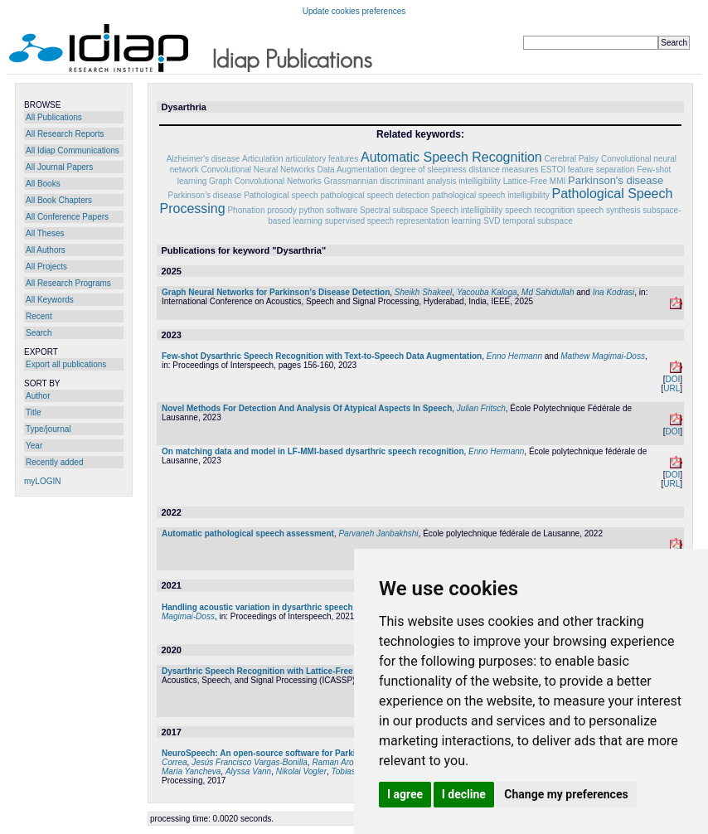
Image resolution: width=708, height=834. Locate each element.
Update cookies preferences (354, 11)
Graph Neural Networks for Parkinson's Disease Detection (276, 292)
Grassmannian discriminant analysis (389, 181)
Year (34, 445)
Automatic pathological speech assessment (248, 533)
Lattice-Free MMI (534, 181)
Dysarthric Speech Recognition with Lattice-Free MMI (266, 671)
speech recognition (540, 210)
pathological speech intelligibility (491, 195)
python (311, 210)
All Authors (45, 250)
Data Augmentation (353, 169)
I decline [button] (464, 794)
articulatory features (321, 158)
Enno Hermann (514, 356)
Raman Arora (336, 762)
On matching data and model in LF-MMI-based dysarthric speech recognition (313, 451)
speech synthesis (609, 210)
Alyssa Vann (248, 771)
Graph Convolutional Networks (265, 181)
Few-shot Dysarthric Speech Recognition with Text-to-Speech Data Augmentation (322, 356)
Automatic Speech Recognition (451, 157)
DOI (672, 379)
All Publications (54, 117)
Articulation (262, 158)
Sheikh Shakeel (424, 292)
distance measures (503, 169)
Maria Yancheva (191, 771)
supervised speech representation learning (403, 220)
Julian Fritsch (481, 408)
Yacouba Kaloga (487, 292)
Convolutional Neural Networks (257, 169)
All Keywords (50, 299)
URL (671, 388)
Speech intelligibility (466, 210)
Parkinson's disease (615, 180)
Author (38, 395)
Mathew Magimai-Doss (602, 356)
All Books (43, 183)
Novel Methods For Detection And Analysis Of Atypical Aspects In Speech (307, 408)
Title (33, 412)
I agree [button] (405, 794)
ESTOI (553, 169)
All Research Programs (68, 283)
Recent (39, 316)
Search (39, 332)
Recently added (55, 462)
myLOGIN (42, 481)
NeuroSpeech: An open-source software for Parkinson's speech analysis (305, 753)
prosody (282, 210)
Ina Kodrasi (614, 292)
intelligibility (479, 181)
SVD (492, 220)
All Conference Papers (67, 216)
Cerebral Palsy (572, 158)
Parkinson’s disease (205, 195)
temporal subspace (537, 220)
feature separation (601, 169)
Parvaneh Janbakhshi (378, 533)
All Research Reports (65, 133)
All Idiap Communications (72, 150)
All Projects (46, 266)
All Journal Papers (59, 167)
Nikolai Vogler (301, 771)
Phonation (245, 210)
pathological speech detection (374, 195)
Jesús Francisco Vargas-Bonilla (250, 762)
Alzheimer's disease (203, 158)
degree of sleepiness (428, 169)
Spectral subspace (394, 210)
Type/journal (48, 429)
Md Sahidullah (547, 292)
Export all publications (66, 364)
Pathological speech (281, 195)
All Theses (45, 233)
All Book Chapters (59, 200)
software (341, 210)
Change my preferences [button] (566, 794)
